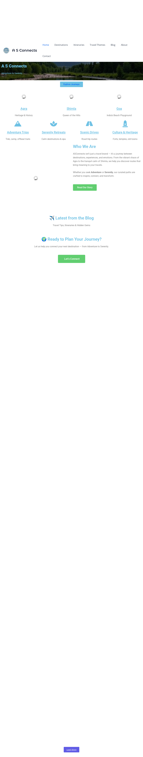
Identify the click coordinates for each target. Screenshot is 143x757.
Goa (119, 98)
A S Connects (24, 45)
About (122, 45)
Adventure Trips (18, 121)
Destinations (63, 45)
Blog (112, 45)
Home (48, 45)
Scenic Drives (89, 121)
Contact (134, 45)
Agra (24, 98)
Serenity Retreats (54, 121)
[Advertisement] (71, 19)
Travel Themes (97, 45)
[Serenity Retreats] (53, 113)
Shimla (71, 98)
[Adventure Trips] (17, 113)
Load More (71, 738)
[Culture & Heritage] (125, 113)
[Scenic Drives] (89, 113)
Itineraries (79, 45)
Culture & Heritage (125, 121)
